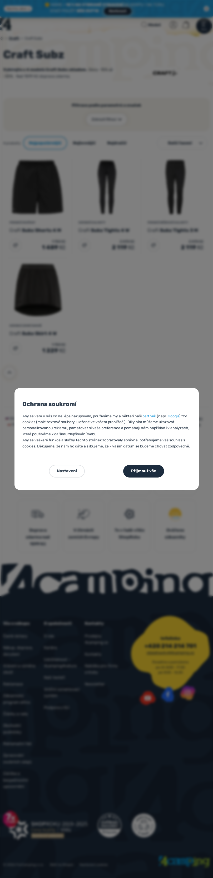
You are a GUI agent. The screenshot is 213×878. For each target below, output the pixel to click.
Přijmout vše (143, 471)
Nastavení (67, 471)
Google (173, 416)
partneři (149, 416)
